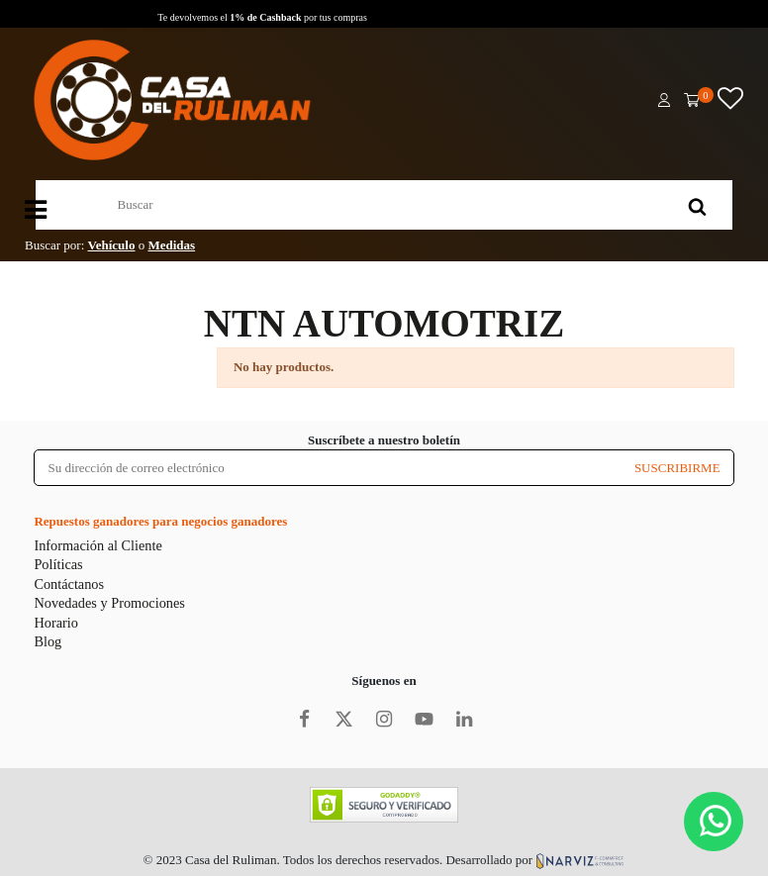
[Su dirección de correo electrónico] (328, 467)
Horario (55, 623)
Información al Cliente (97, 545)
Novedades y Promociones (109, 603)
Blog (47, 641)
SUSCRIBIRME (677, 467)
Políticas (58, 564)
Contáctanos (69, 584)
